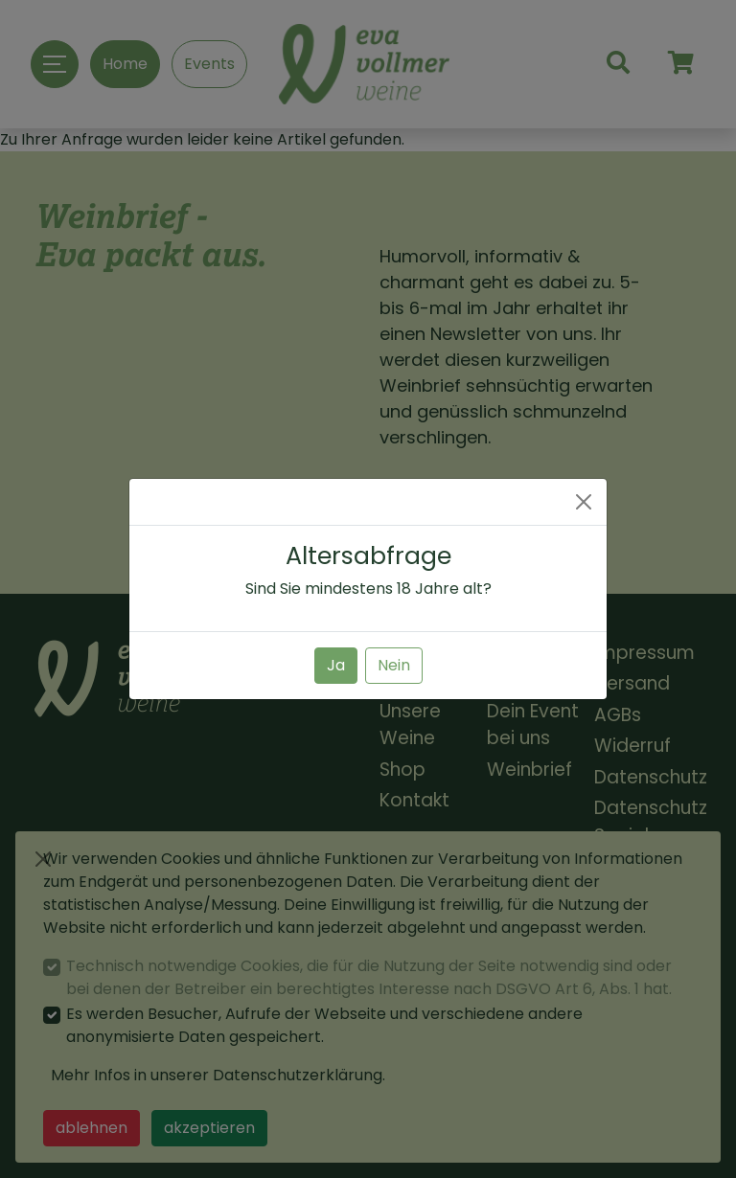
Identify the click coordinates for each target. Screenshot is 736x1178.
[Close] (583, 502)
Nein (394, 665)
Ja (336, 665)
